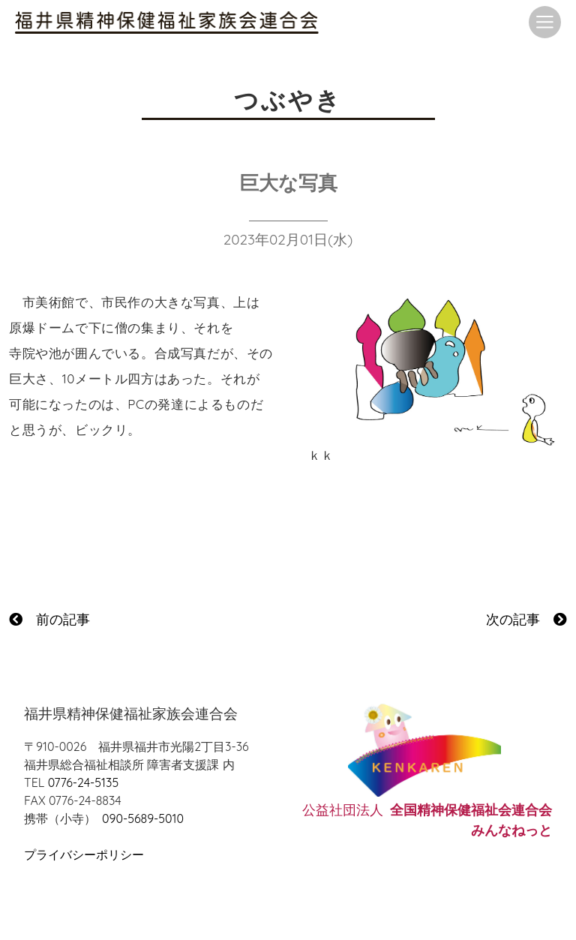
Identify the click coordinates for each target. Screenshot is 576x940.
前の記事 (49, 619)
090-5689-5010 (143, 818)
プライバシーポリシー (84, 854)
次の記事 (526, 619)
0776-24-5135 (83, 782)
